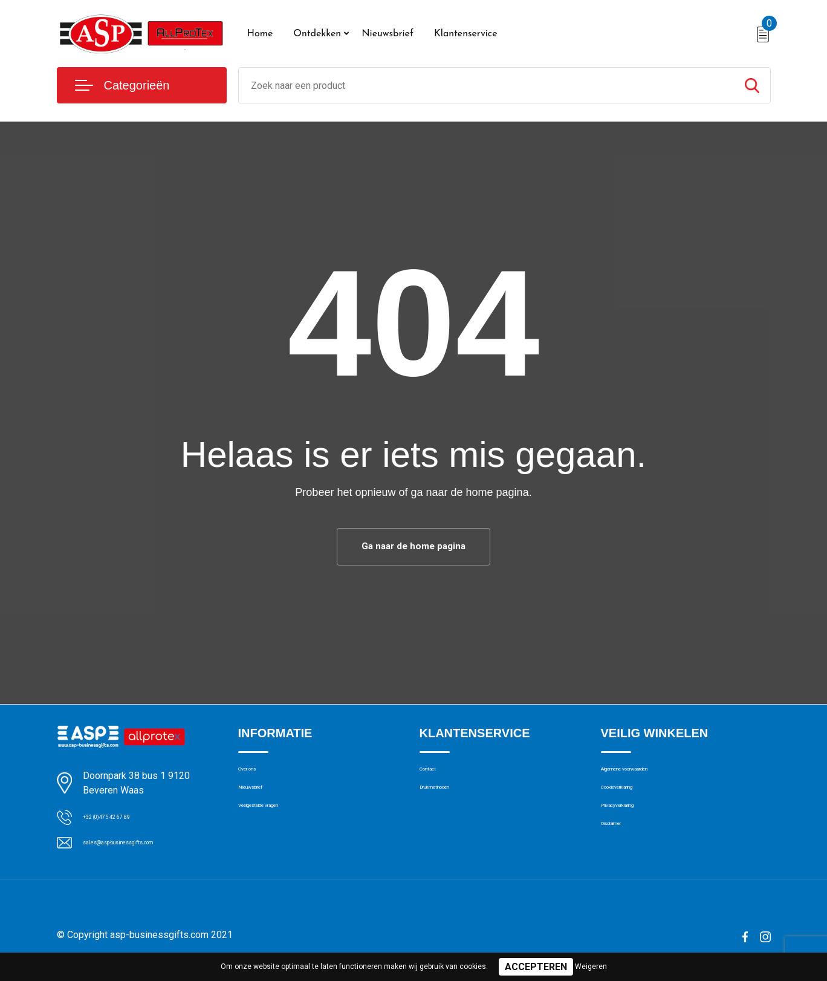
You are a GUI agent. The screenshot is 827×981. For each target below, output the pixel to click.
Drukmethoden (449, 802)
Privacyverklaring (634, 828)
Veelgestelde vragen (278, 828)
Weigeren (591, 966)
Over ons (256, 776)
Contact (436, 776)
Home (260, 34)
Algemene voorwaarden (648, 776)
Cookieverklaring (633, 802)
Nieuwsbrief (388, 34)
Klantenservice (466, 34)
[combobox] (486, 85)
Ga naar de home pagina (413, 547)
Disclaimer (621, 854)
